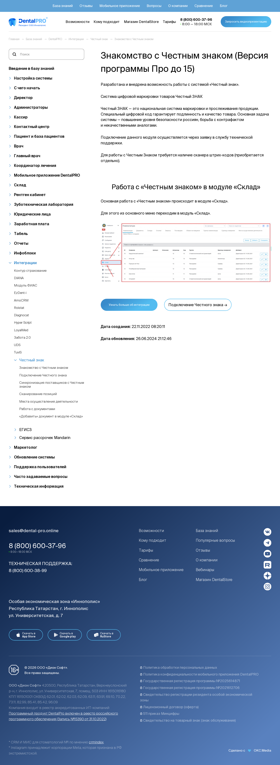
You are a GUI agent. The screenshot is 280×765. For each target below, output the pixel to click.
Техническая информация (39, 486)
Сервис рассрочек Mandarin (44, 438)
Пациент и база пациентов (39, 136)
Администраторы (31, 107)
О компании (207, 560)
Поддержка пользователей (40, 467)
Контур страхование (30, 270)
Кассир (21, 117)
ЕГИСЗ (25, 430)
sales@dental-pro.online (34, 530)
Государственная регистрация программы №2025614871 (190, 681)
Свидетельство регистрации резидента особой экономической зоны (196, 697)
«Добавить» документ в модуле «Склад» (51, 416)
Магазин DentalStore (214, 579)
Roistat (19, 307)
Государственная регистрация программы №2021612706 (190, 688)
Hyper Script (23, 322)
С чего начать (27, 88)
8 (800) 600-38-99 (28, 570)
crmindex (96, 742)
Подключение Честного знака (43, 375)
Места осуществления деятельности (48, 401)
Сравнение (149, 560)
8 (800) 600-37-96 (37, 545)
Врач (18, 146)
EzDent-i (20, 292)
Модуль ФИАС (25, 285)
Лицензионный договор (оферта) (169, 707)
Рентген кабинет (30, 195)
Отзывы (203, 550)
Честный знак (31, 360)
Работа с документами (37, 409)
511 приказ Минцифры (159, 714)
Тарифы (146, 550)
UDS (17, 345)
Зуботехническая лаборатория (43, 204)
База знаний (207, 530)
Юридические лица (32, 214)
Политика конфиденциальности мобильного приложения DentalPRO (199, 674)
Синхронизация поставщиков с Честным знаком (51, 384)
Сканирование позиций (38, 394)
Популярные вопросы (215, 540)
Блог (143, 579)
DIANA (19, 278)
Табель (21, 233)
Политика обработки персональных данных (178, 667)
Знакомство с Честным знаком (43, 367)
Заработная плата (31, 224)
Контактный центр (31, 126)
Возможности (151, 530)
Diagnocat (21, 315)
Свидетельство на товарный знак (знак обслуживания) (188, 720)
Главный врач (27, 156)
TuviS (18, 352)
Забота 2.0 (22, 337)
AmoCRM (21, 300)
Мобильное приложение (161, 570)
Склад (20, 185)
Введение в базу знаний (31, 68)
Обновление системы (34, 457)
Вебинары (205, 570)
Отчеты (21, 243)
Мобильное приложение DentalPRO (47, 175)
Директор (23, 98)
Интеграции (25, 263)
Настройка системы (33, 78)
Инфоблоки (25, 253)
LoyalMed (21, 330)
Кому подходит (152, 540)
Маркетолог (25, 447)
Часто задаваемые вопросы (40, 476)
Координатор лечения (35, 165)
